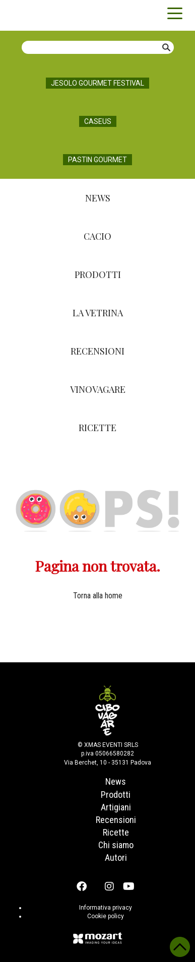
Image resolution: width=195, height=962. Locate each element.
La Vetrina (98, 313)
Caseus (97, 121)
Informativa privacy (105, 907)
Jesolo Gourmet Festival (97, 83)
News (97, 198)
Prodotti (98, 274)
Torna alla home (97, 595)
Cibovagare (25, 15)
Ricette (97, 428)
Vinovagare (97, 389)
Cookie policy (105, 916)
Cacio (97, 236)
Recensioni (97, 351)
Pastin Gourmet (97, 160)
